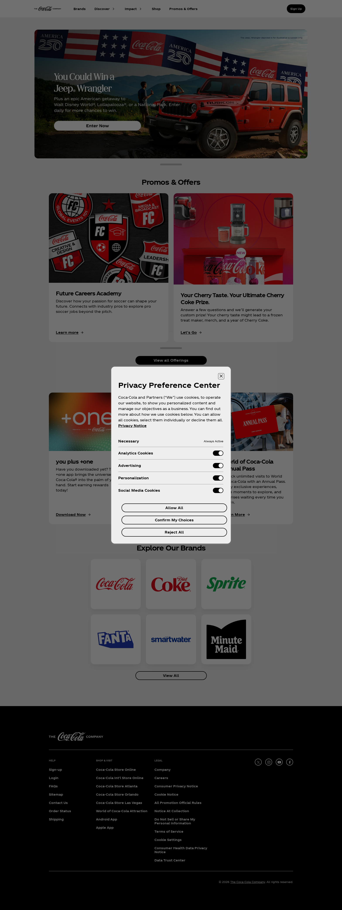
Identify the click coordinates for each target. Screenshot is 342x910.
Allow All (174, 508)
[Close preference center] (221, 376)
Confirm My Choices (174, 520)
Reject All (174, 532)
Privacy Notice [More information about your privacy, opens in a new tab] (132, 426)
